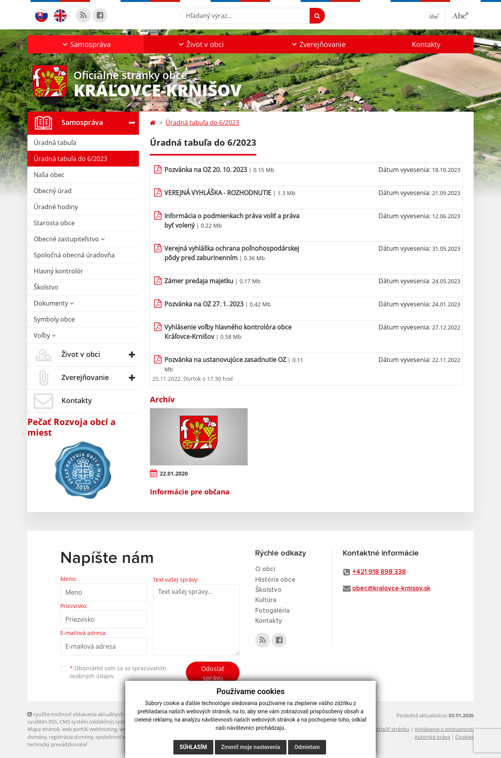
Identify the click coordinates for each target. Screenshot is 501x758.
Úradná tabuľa (55, 142)
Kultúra (265, 600)
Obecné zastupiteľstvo (69, 239)
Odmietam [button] (307, 747)
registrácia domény (71, 736)
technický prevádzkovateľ (57, 744)
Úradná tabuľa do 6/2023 (70, 158)
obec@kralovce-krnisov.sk (391, 588)
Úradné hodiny (56, 207)
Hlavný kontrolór (58, 271)
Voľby (45, 335)
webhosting (103, 729)
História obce (275, 580)
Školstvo (46, 287)
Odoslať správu (212, 673)
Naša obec (49, 174)
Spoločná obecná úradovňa (74, 255)
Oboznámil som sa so (118, 672)
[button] (85, 44)
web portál (74, 729)
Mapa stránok (43, 729)
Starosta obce (54, 223)
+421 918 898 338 (379, 572)
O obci (265, 569)
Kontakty (426, 44)
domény (37, 736)
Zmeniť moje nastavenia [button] (250, 747)
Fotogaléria (272, 611)
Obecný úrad (53, 190)
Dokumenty (54, 303)
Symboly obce (54, 319)
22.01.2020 (174, 473)
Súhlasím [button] (193, 747)
